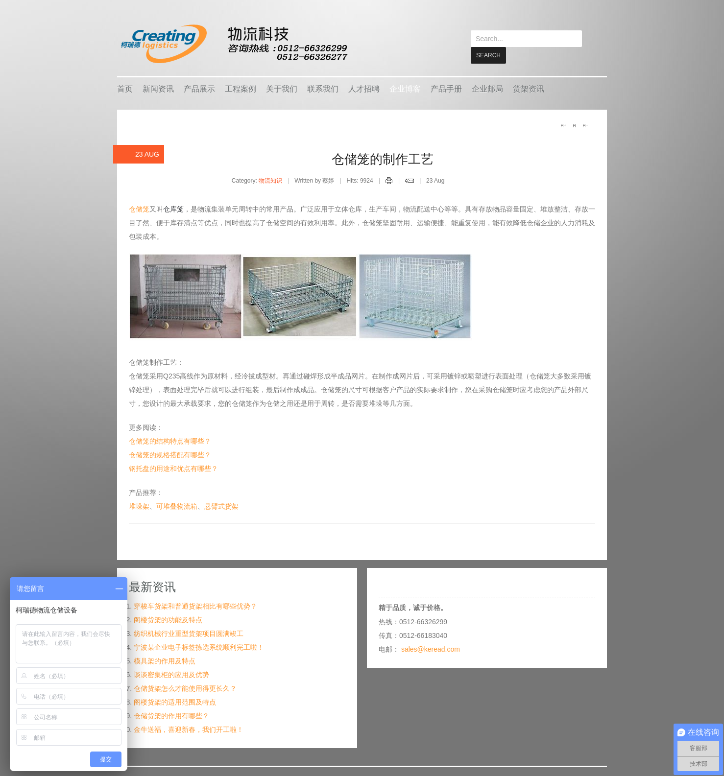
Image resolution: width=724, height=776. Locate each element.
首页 (125, 88)
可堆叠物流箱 (176, 506)
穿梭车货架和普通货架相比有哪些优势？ (195, 606)
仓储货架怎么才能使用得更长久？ (185, 688)
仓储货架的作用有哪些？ (171, 715)
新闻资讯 (158, 88)
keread (233, 43)
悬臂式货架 (221, 506)
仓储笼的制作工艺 (383, 158)
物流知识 (270, 180)
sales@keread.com (430, 649)
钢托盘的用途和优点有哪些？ (173, 468)
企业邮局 (487, 88)
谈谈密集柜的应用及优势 (171, 674)
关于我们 (281, 88)
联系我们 (322, 88)
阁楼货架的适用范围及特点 (175, 701)
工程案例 (240, 88)
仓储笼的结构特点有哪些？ (170, 441)
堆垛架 (139, 506)
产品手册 (446, 88)
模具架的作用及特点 (164, 660)
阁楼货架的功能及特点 (168, 619)
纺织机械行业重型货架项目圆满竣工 (188, 633)
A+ (563, 125)
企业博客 (405, 88)
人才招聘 (364, 88)
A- (584, 125)
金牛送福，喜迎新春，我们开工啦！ (188, 729)
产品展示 (199, 88)
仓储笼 (139, 208)
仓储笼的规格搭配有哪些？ (170, 454)
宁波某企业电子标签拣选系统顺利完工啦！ (199, 647)
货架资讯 (528, 88)
